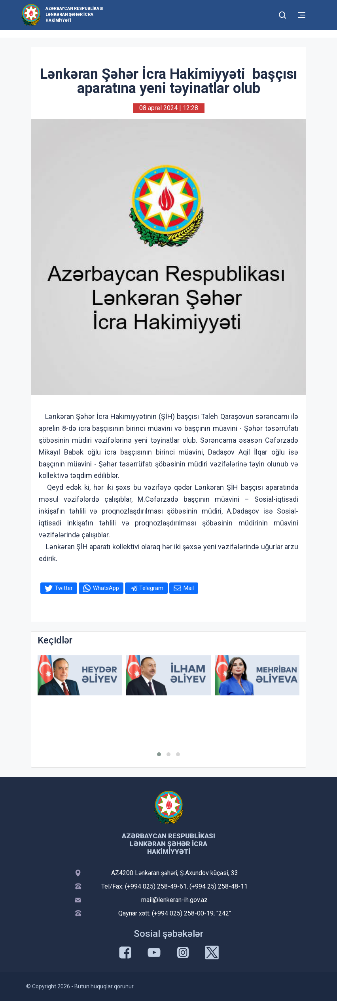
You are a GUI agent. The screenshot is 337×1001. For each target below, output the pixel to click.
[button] (159, 754)
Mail (189, 588)
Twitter (64, 588)
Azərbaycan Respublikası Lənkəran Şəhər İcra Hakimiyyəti (74, 14)
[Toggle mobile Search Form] (282, 14)
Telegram (151, 588)
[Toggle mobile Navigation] (301, 15)
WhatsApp (106, 588)
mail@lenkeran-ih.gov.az (174, 900)
